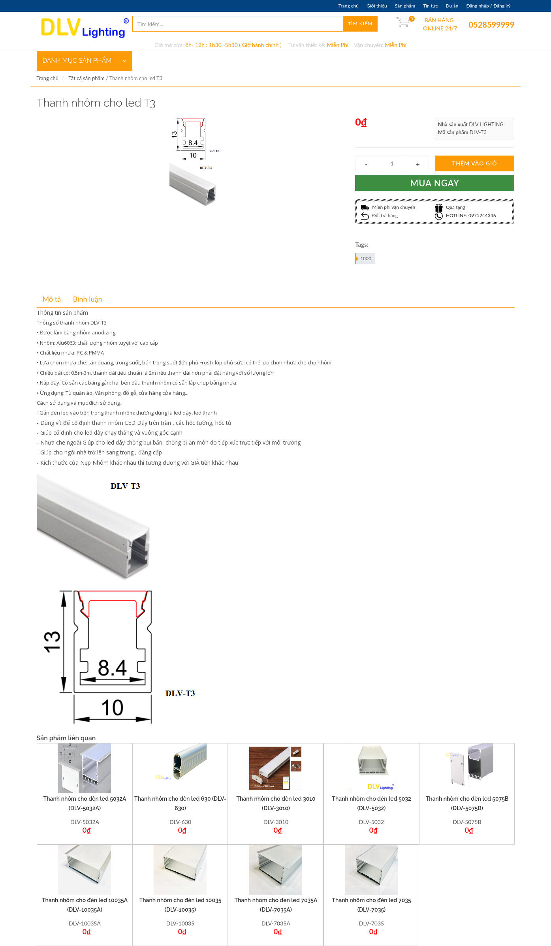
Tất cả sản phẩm (86, 78)
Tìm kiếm (360, 23)
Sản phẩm (405, 6)
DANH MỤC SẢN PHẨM (84, 61)
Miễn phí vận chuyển (388, 207)
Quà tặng (450, 207)
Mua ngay (435, 183)
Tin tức (430, 6)
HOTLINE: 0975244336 (465, 215)
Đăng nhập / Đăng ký (488, 6)
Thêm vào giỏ (474, 163)
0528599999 (474, 24)
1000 (363, 258)
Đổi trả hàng (379, 215)
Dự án (452, 6)
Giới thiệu (377, 6)
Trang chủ (348, 6)
